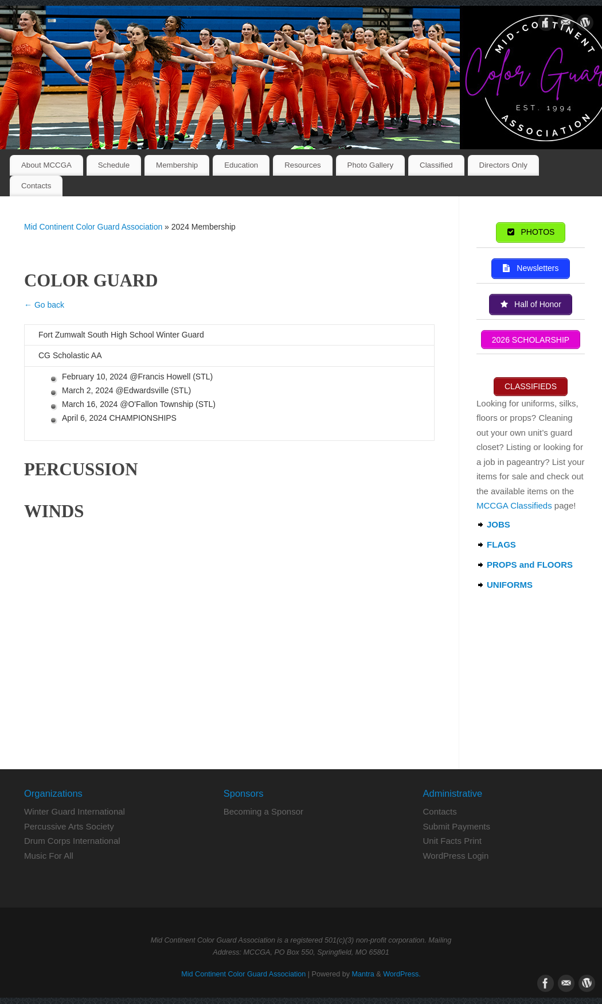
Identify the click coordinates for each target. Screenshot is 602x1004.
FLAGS (501, 544)
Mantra (363, 974)
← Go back (44, 304)
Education (241, 165)
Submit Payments (456, 826)
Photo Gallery (370, 165)
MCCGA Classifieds (514, 505)
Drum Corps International (72, 841)
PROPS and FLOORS (530, 564)
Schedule (114, 165)
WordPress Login (455, 855)
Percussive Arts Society (69, 826)
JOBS (498, 524)
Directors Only (503, 165)
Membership (177, 165)
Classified (436, 165)
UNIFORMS (510, 585)
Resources (302, 165)
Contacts (36, 185)
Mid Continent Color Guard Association (93, 226)
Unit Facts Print (452, 841)
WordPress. (402, 974)
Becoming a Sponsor (263, 811)
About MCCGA (46, 165)
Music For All (48, 855)
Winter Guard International (74, 811)
